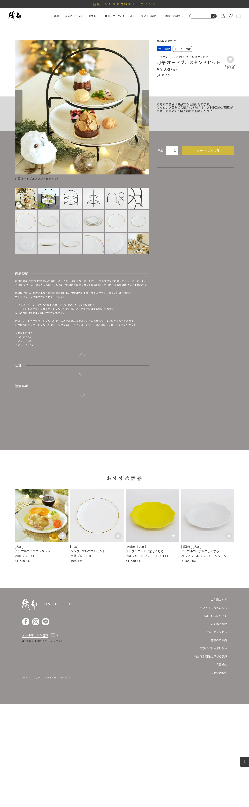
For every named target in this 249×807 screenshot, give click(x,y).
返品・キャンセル (216, 735)
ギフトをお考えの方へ (213, 710)
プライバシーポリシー (213, 751)
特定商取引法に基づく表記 (210, 759)
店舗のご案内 (219, 743)
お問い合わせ (219, 775)
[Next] (145, 108)
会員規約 (221, 767)
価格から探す (174, 16)
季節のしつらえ (73, 16)
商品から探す (150, 16)
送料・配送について (215, 719)
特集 (56, 16)
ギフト (94, 16)
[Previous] (18, 108)
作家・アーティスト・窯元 (120, 16)
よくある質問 (219, 727)
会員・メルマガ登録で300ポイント (124, 4)
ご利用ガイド (219, 702)
